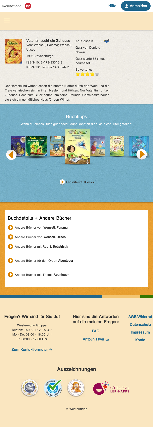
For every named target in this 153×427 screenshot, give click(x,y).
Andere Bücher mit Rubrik (41, 246)
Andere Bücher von (41, 227)
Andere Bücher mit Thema (42, 275)
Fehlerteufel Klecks (80, 182)
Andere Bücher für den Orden (44, 261)
